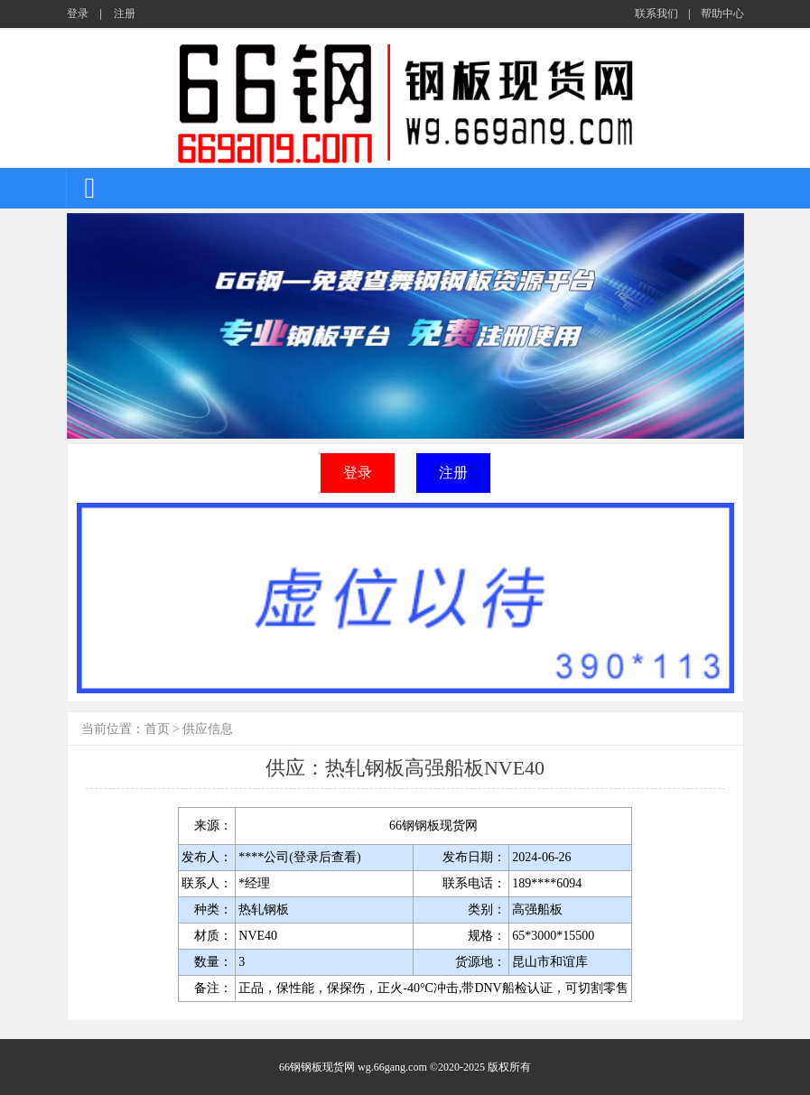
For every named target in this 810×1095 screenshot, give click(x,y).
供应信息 (207, 729)
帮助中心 (722, 13)
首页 (157, 729)
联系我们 (656, 13)
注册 (124, 13)
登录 (77, 13)
